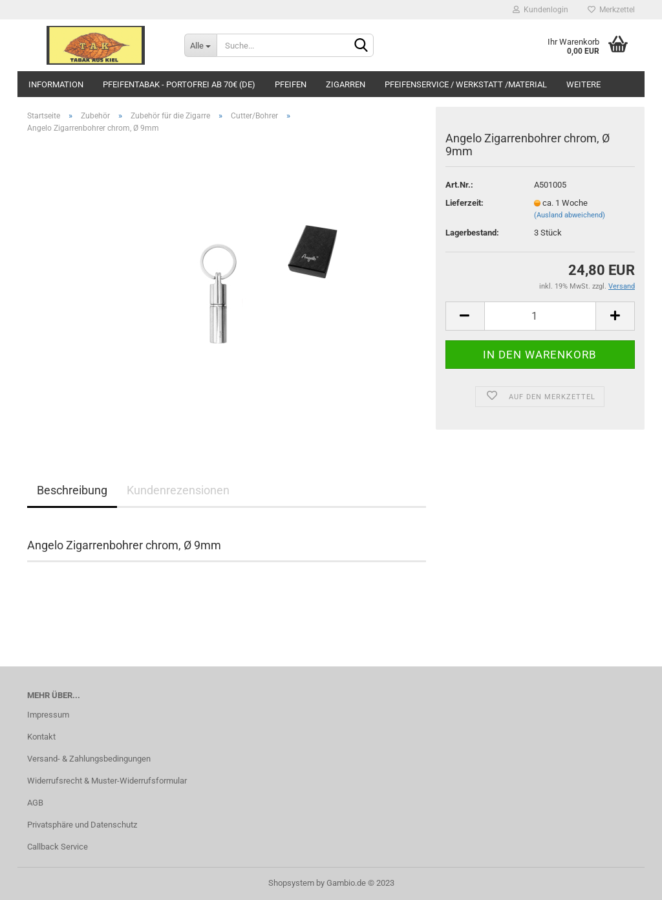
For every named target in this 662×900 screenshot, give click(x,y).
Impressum (48, 714)
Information (55, 84)
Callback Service (57, 846)
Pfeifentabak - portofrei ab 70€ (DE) (179, 84)
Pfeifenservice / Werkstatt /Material (466, 84)
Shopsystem (291, 883)
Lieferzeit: (464, 203)
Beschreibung (72, 490)
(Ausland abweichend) (569, 215)
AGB (35, 802)
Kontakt (41, 736)
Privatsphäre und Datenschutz (82, 824)
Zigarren (345, 84)
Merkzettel (611, 9)
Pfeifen (290, 84)
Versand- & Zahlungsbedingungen (89, 758)
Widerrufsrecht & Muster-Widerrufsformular (107, 780)
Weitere (583, 84)
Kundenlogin (540, 9)
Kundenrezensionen (178, 490)
